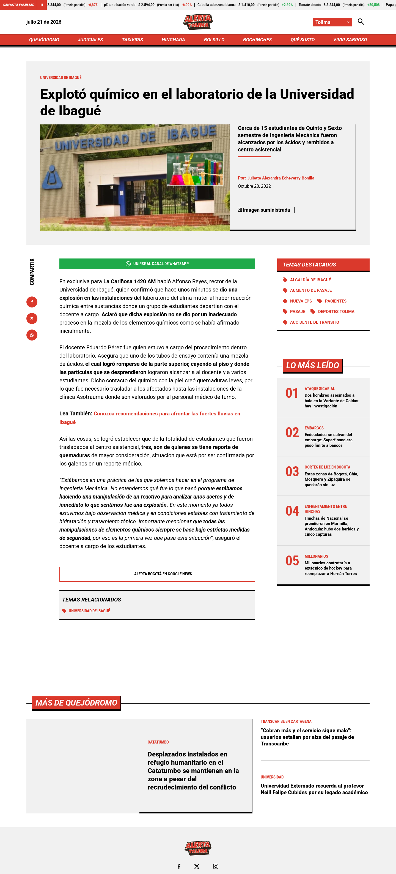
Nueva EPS (302, 303)
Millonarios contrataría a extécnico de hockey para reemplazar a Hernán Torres (333, 571)
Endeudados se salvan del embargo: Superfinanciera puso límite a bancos (331, 442)
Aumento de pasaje (312, 292)
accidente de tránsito (316, 324)
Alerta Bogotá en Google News (157, 575)
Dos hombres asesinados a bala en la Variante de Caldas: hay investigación (331, 403)
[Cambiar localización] (332, 22)
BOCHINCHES (256, 40)
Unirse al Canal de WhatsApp (157, 265)
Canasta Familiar (20, 5)
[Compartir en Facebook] (31, 303)
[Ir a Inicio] (198, 22)
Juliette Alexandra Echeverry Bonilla (283, 179)
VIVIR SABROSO (349, 40)
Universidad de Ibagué (88, 612)
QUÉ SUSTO (301, 40)
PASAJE (298, 313)
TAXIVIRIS (133, 40)
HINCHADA (174, 40)
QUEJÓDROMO (45, 40)
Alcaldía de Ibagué (312, 281)
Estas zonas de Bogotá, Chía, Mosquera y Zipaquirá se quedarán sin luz (332, 481)
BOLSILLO (213, 40)
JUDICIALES (92, 40)
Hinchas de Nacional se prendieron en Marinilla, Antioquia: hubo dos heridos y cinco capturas (332, 529)
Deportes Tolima (339, 313)
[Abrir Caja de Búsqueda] (361, 22)
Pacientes (338, 303)
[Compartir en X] (31, 319)
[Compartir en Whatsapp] (31, 336)
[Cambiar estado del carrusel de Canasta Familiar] (45, 5)
